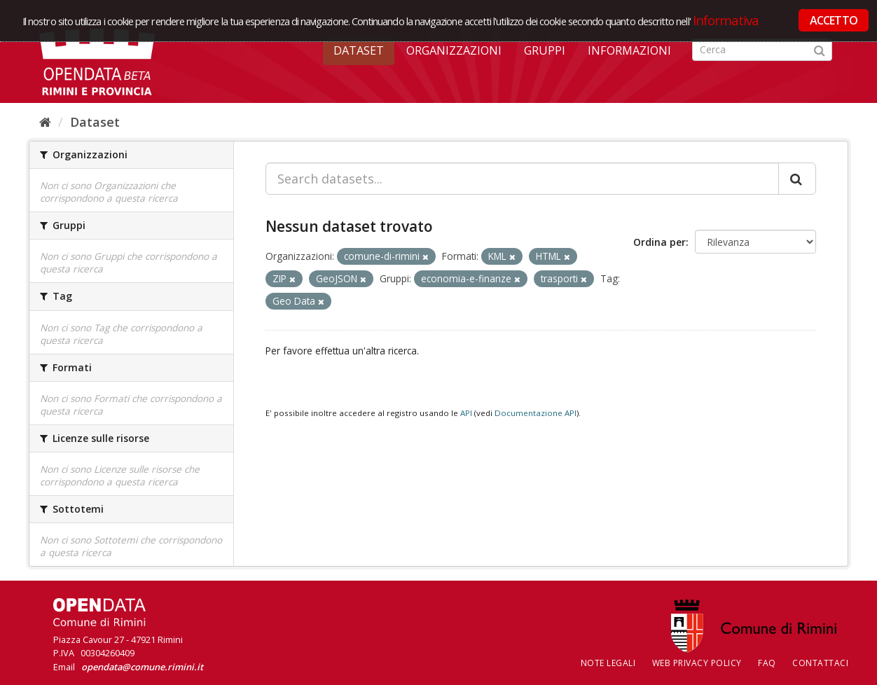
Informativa (726, 20)
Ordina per (659, 242)
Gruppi (544, 50)
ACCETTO (833, 20)
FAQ (767, 663)
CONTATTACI (820, 663)
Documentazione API (535, 413)
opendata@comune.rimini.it (142, 666)
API (466, 413)
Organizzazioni (454, 50)
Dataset (358, 50)
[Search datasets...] (522, 178)
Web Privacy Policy (697, 663)
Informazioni (629, 50)
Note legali (608, 663)
